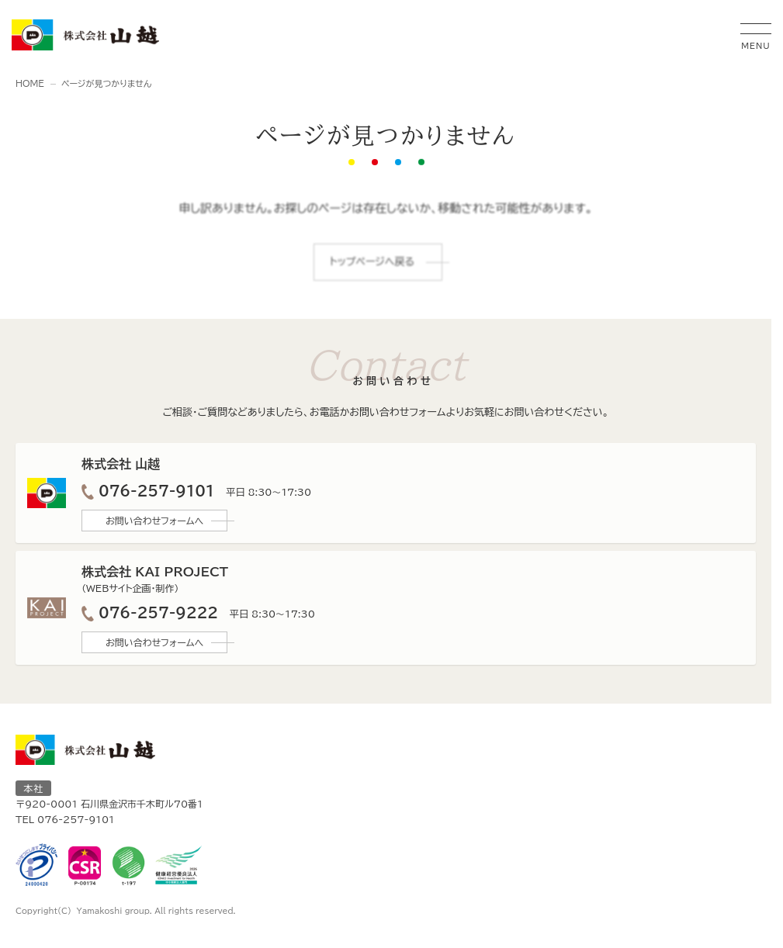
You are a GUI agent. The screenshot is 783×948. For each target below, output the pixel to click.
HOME (30, 83)
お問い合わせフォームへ (154, 520)
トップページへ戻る (372, 263)
